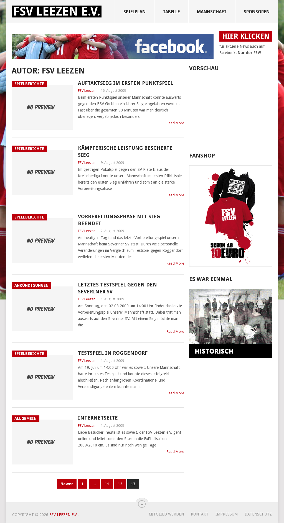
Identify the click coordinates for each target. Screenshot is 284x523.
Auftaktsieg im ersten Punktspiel (125, 83)
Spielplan (134, 11)
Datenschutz (258, 514)
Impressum (226, 514)
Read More (175, 123)
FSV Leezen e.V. (56, 11)
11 (107, 484)
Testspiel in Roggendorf (113, 353)
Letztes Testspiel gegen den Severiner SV (117, 288)
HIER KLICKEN (246, 36)
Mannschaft (212, 11)
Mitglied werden (166, 514)
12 (120, 484)
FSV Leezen (86, 90)
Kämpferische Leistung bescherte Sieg (125, 151)
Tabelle (171, 11)
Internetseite (98, 418)
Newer (66, 484)
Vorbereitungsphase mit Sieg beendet (119, 220)
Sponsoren (257, 11)
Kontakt (200, 514)
